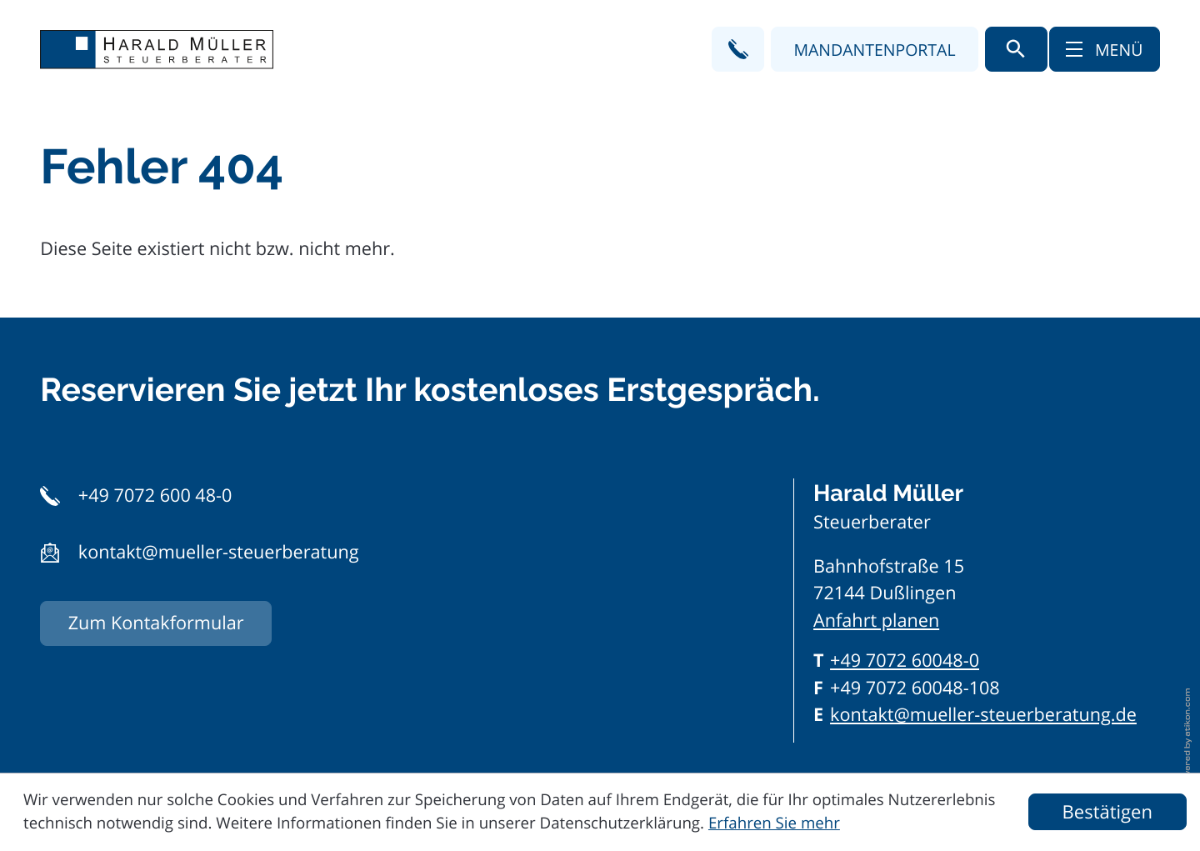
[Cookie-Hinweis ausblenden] (1107, 811)
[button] (738, 49)
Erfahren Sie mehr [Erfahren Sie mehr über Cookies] (774, 823)
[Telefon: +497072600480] (904, 661)
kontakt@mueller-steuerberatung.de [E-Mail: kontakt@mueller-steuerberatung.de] (983, 715)
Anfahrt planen (876, 620)
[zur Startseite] (156, 49)
